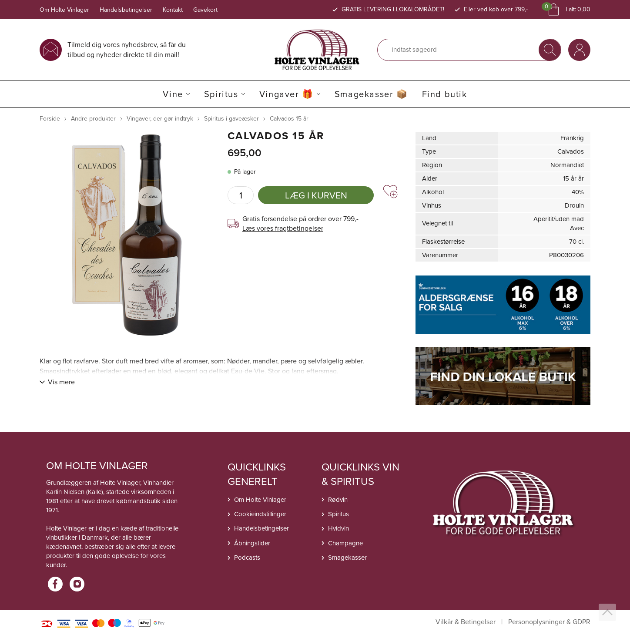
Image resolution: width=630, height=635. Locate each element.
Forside (50, 118)
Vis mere (61, 382)
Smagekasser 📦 (371, 94)
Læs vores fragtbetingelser (282, 228)
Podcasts (247, 557)
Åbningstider (252, 543)
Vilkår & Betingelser (466, 622)
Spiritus (221, 94)
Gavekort (205, 9)
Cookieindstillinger (260, 514)
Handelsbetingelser (126, 9)
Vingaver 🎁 (286, 94)
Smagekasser (347, 557)
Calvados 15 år (289, 118)
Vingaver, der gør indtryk (160, 118)
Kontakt (173, 9)
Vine (173, 94)
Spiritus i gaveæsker (231, 118)
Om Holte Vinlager (64, 9)
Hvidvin (338, 528)
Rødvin (338, 499)
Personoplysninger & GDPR (549, 622)
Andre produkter (93, 118)
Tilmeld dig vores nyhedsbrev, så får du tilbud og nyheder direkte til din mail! (126, 49)
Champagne (345, 543)
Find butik (444, 94)
